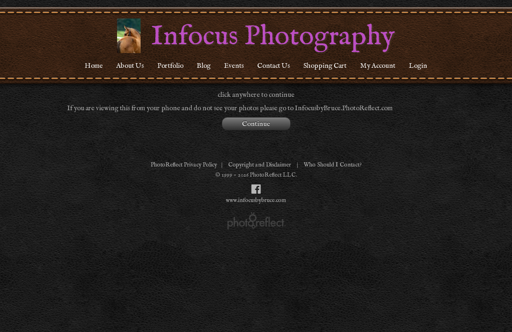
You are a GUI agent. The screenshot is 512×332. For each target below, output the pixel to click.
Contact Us (273, 65)
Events (234, 65)
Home (94, 65)
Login (418, 65)
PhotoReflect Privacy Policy (184, 165)
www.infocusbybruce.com (256, 200)
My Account (377, 65)
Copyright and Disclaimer (260, 165)
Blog (204, 65)
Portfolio (170, 65)
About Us (130, 65)
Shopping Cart (325, 65)
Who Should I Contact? (333, 165)
